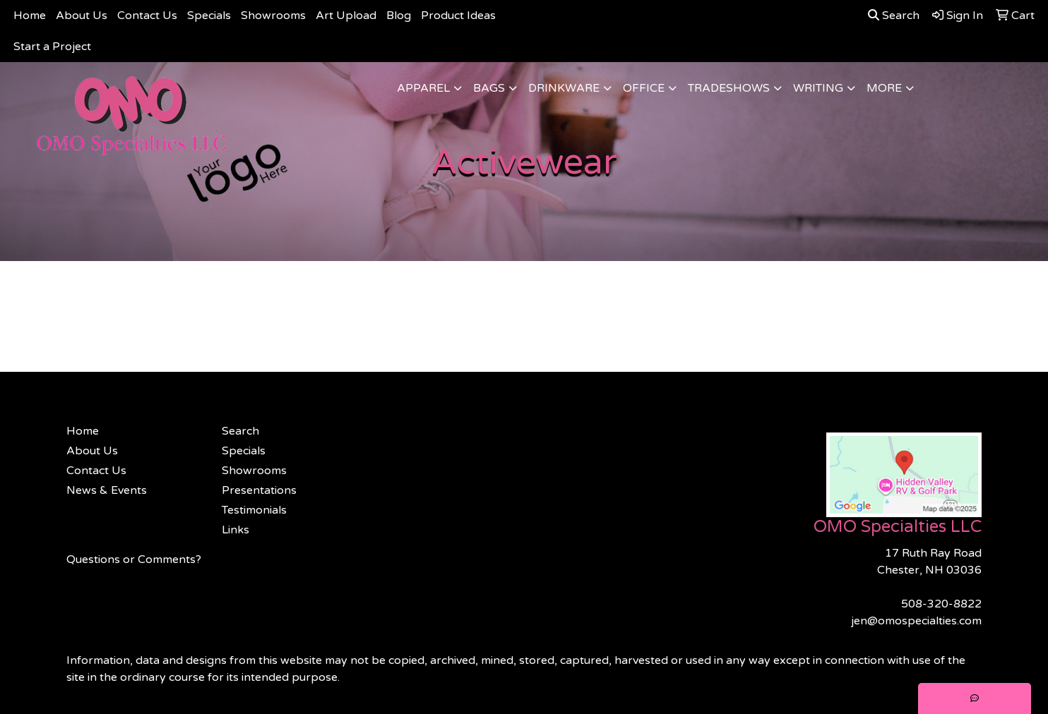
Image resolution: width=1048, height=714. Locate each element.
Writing (818, 88)
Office (644, 88)
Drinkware (564, 88)
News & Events (106, 490)
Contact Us (147, 15)
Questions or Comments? (133, 559)
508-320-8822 (941, 604)
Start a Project (52, 47)
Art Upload (346, 15)
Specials (209, 15)
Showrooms (273, 15)
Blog (398, 15)
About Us (81, 15)
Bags (489, 88)
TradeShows (729, 88)
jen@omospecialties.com (916, 621)
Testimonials (254, 510)
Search (893, 15)
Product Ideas (458, 15)
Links (235, 530)
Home (29, 15)
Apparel (423, 88)
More (884, 88)
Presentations (259, 490)
